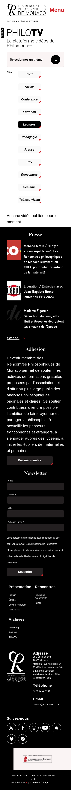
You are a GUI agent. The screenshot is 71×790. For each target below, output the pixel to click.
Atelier (29, 86)
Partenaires (14, 609)
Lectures (29, 124)
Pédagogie (29, 137)
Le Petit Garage (40, 782)
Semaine (29, 187)
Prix (29, 162)
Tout (29, 74)
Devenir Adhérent (17, 604)
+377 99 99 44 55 (42, 691)
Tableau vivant (29, 199)
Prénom (12, 494)
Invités (38, 603)
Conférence (29, 99)
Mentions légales (18, 775)
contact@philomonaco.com (46, 704)
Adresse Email (16, 522)
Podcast (13, 632)
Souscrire (25, 571)
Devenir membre (29, 460)
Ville (10, 508)
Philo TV (13, 637)
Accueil (11, 21)
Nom (10, 480)
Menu (57, 10)
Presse (29, 149)
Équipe (12, 600)
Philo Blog (14, 627)
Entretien (29, 112)
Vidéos (21, 21)
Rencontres (29, 174)
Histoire (12, 595)
